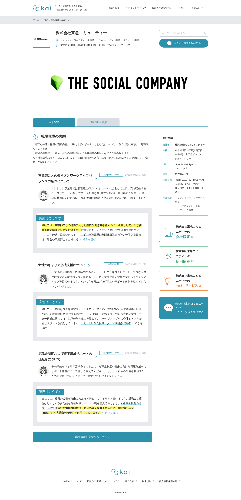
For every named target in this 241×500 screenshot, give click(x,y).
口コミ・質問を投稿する (187, 43)
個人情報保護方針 (168, 481)
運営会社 (129, 481)
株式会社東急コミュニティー (81, 33)
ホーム (36, 20)
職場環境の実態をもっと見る (92, 436)
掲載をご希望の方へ (162, 8)
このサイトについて (136, 8)
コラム (182, 8)
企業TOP (54, 122)
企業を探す (114, 8)
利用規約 (146, 481)
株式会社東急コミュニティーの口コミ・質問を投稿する (189, 308)
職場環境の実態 (98, 122)
